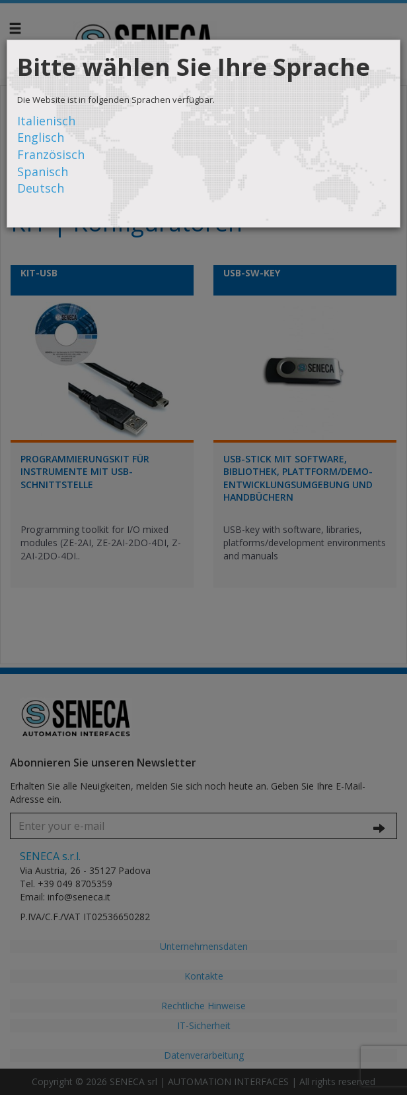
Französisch (51, 154)
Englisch (40, 137)
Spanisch (42, 171)
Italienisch (46, 121)
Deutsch (40, 188)
